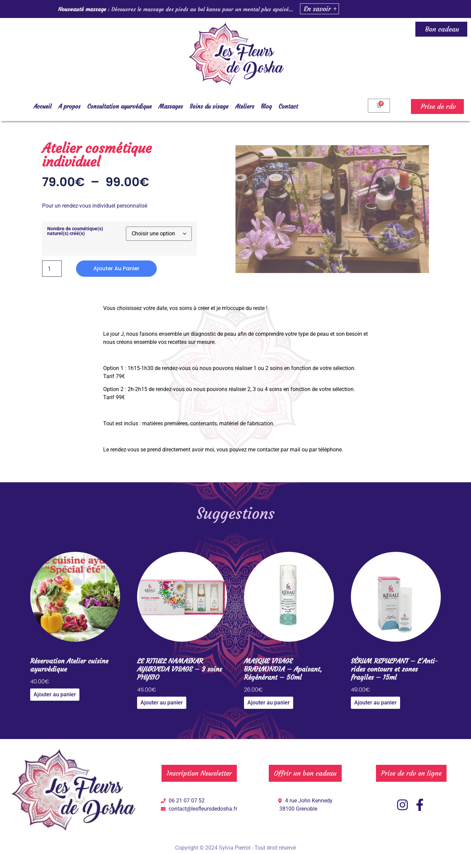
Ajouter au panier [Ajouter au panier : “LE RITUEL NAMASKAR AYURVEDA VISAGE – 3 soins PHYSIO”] (161, 702)
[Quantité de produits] (52, 268)
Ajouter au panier (116, 268)
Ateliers (244, 106)
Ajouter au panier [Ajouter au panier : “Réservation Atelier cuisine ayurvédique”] (55, 694)
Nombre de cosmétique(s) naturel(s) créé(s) (75, 231)
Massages (170, 106)
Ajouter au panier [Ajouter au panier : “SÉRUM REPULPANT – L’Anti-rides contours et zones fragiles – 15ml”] (375, 702)
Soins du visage (209, 106)
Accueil (43, 106)
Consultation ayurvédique (119, 106)
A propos (69, 106)
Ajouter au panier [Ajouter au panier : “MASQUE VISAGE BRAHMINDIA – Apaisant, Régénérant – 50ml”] (268, 702)
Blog (266, 106)
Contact (288, 106)
